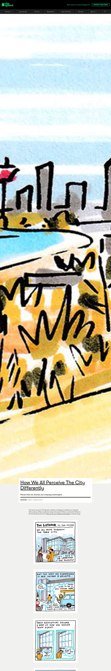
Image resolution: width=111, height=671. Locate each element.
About (94, 11)
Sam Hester (23, 500)
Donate (80, 12)
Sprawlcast (23, 12)
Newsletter (50, 12)
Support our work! (100, 4)
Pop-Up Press (66, 12)
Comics (37, 12)
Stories (8, 11)
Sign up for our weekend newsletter (58, 514)
